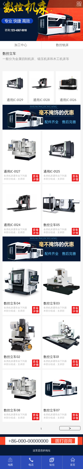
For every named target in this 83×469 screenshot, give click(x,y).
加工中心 (20, 45)
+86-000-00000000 (28, 441)
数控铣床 (62, 45)
